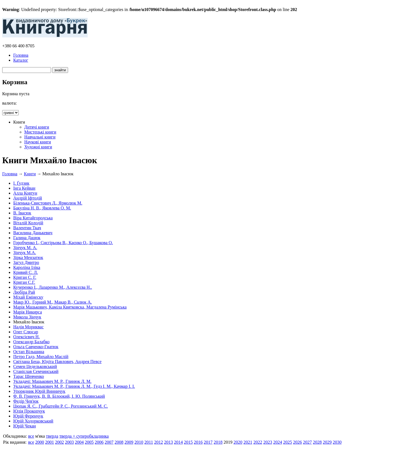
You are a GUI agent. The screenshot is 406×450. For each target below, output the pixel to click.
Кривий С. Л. (25, 272)
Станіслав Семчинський (35, 371)
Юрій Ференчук (28, 416)
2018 (218, 442)
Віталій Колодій (28, 222)
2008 (119, 442)
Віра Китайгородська (33, 218)
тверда (52, 436)
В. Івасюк (22, 213)
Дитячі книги (36, 127)
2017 (208, 442)
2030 (337, 442)
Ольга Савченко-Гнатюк (35, 346)
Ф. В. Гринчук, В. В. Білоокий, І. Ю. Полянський (59, 396)
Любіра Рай (24, 292)
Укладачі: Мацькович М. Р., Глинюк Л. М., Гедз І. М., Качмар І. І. (74, 386)
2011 (148, 442)
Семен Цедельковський (35, 366)
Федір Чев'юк (26, 401)
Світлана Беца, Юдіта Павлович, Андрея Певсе (57, 361)
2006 (99, 442)
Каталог (20, 60)
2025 (287, 442)
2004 (79, 442)
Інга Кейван (24, 188)
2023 (267, 442)
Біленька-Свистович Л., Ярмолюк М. (47, 203)
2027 (307, 442)
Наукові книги (37, 142)
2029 (327, 442)
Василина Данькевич (32, 232)
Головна (20, 55)
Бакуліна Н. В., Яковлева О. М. (42, 208)
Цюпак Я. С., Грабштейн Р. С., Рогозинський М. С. (60, 406)
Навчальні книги (39, 137)
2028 (317, 442)
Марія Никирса (27, 312)
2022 (257, 442)
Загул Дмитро (26, 262)
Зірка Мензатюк (28, 257)
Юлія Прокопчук (29, 411)
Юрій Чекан (24, 426)
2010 (139, 442)
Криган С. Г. (24, 277)
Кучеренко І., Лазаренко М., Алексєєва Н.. (52, 287)
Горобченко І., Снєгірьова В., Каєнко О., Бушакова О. (63, 242)
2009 (129, 442)
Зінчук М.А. (24, 252)
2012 (158, 442)
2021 (247, 442)
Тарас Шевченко (28, 376)
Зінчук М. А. (25, 247)
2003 (69, 442)
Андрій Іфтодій (27, 198)
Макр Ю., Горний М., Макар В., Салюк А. (52, 302)
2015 (188, 442)
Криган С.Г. (24, 282)
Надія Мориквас (28, 326)
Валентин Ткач (27, 227)
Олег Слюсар (25, 331)
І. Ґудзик (21, 183)
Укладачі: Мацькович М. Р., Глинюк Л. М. (52, 381)
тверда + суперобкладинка (84, 436)
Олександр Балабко (31, 341)
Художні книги (38, 146)
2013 (168, 442)
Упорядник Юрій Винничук (39, 391)
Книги (30, 173)
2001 (49, 442)
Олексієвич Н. (26, 336)
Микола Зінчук (27, 317)
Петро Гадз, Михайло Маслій (40, 356)
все (31, 436)
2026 (297, 442)
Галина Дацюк (27, 237)
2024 (277, 442)
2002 (59, 442)
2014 (178, 442)
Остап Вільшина (28, 351)
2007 (109, 442)
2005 (89, 442)
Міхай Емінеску (28, 297)
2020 (237, 442)
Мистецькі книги (40, 132)
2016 (198, 442)
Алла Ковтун (25, 193)
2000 (39, 442)
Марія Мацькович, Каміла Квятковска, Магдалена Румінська (70, 307)
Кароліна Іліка (26, 267)
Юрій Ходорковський (33, 421)
